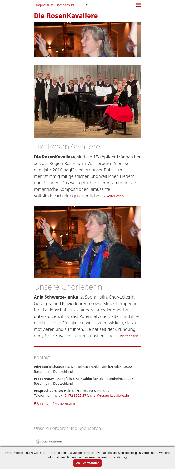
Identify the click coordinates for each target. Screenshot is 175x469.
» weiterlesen (113, 196)
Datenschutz (65, 5)
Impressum (44, 5)
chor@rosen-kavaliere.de (109, 395)
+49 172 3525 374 (74, 395)
